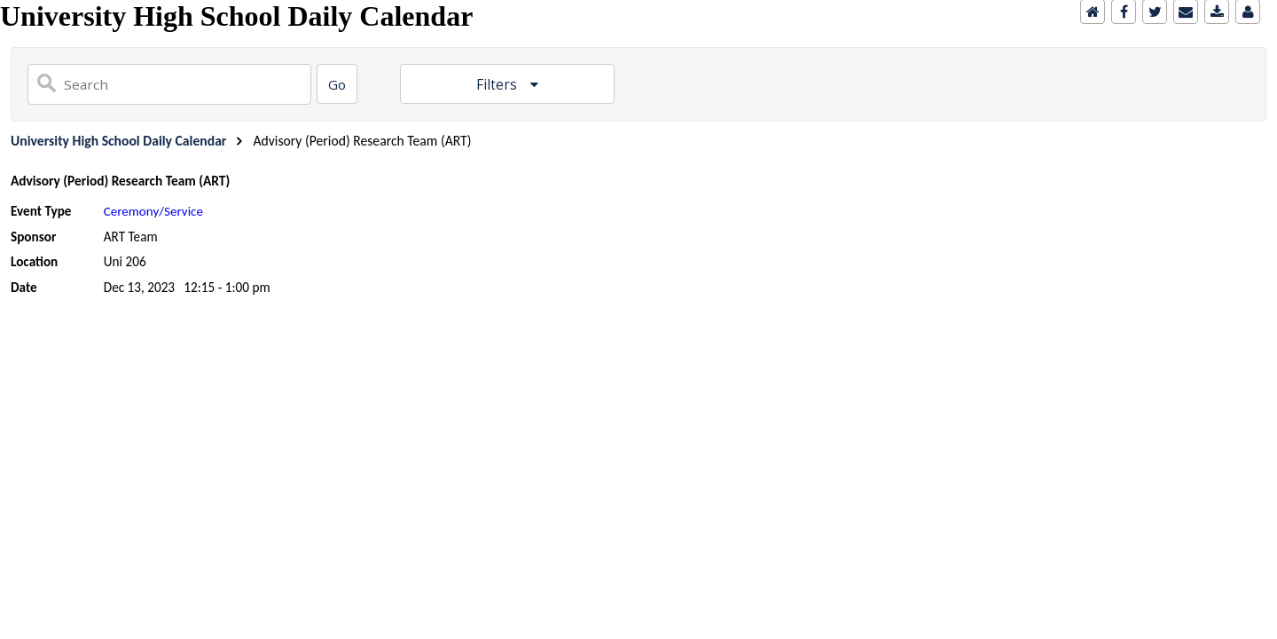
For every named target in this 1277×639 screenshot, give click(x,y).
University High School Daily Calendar (118, 140)
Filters (498, 84)
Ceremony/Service (153, 211)
